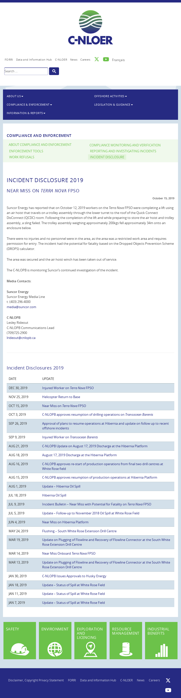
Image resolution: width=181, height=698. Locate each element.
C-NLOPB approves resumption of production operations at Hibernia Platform (99, 477)
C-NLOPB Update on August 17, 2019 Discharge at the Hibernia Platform (95, 446)
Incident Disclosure (107, 157)
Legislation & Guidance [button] (113, 104)
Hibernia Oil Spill (54, 495)
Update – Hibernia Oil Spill (61, 486)
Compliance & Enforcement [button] (29, 104)
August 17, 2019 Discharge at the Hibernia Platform (79, 455)
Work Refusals (21, 157)
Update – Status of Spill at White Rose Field (73, 585)
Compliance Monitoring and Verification (125, 145)
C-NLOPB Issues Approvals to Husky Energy (74, 576)
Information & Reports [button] (26, 113)
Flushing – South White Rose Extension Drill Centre (79, 531)
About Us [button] (15, 96)
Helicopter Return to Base (61, 397)
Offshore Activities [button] (110, 96)
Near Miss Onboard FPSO (68, 553)
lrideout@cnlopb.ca (21, 337)
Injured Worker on (70, 437)
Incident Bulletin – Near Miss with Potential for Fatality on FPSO (96, 504)
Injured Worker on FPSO (68, 388)
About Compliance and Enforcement (40, 145)
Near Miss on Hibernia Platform (65, 522)
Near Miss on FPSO (64, 406)
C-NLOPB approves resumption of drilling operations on (97, 414)
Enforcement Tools (26, 151)
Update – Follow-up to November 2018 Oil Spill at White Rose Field (90, 513)
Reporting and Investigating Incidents (123, 151)
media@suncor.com (21, 307)
